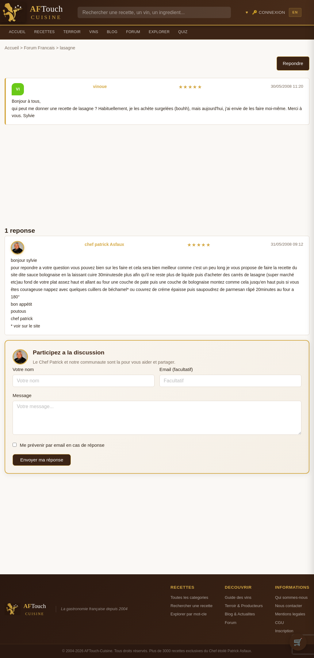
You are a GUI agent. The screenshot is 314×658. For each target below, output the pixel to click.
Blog (112, 32)
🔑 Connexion (268, 12)
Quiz (182, 32)
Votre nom (23, 369)
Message (22, 395)
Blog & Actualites (240, 614)
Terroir (72, 32)
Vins (93, 32)
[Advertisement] (157, 175)
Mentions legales (290, 614)
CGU (279, 622)
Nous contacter (288, 605)
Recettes (44, 32)
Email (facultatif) (176, 369)
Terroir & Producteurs (244, 605)
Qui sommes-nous (291, 597)
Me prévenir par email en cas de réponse (59, 445)
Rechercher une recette (191, 605)
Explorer (159, 32)
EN (295, 12)
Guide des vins (238, 597)
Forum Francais (39, 47)
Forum (133, 32)
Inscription (284, 631)
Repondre (293, 63)
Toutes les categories (189, 597)
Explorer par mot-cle (188, 614)
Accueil (17, 32)
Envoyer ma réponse (41, 459)
